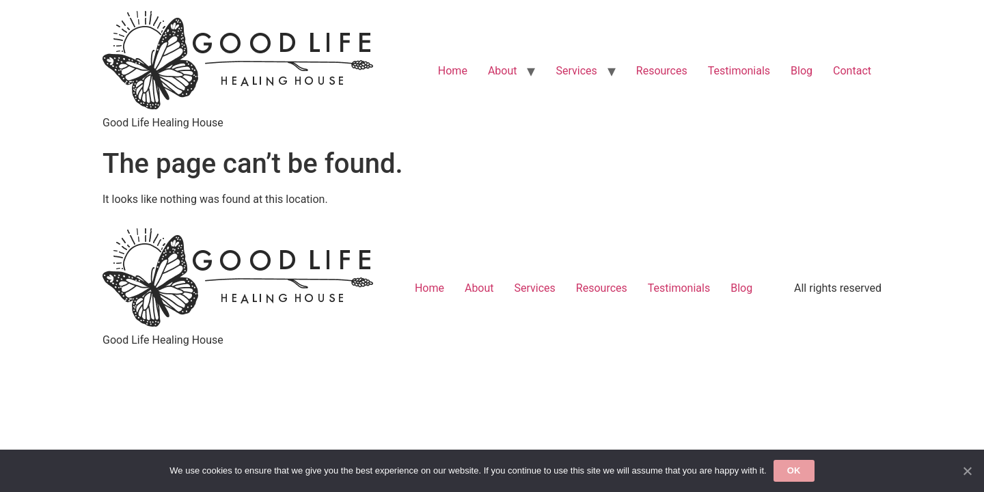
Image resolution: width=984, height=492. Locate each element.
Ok (794, 470)
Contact (852, 70)
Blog (801, 70)
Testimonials (739, 70)
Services (576, 70)
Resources (661, 70)
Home (452, 70)
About (502, 70)
